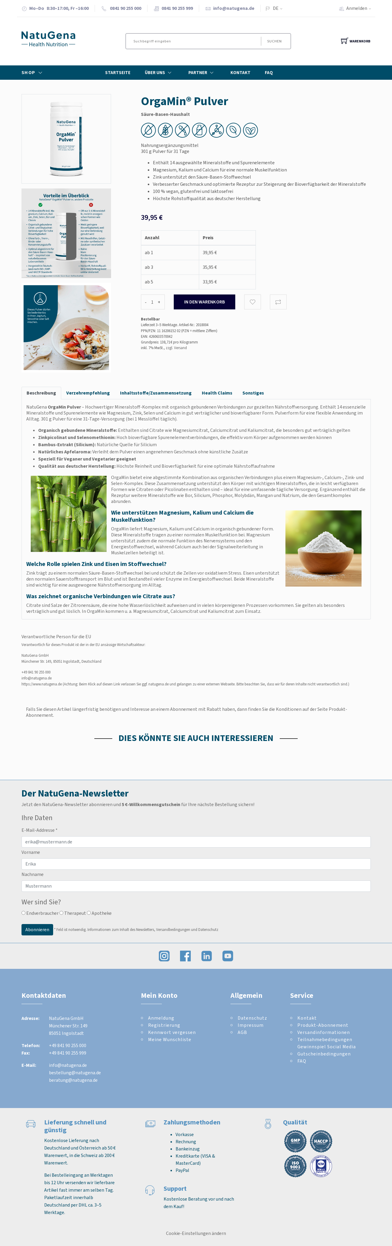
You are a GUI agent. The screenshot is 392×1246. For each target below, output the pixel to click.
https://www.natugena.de (41, 684)
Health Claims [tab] (217, 393)
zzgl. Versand (176, 347)
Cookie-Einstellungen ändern (196, 1233)
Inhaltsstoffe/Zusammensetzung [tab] (156, 393)
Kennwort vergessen (172, 1032)
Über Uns (159, 72)
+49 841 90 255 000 (35, 672)
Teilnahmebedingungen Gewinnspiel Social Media (326, 1043)
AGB (242, 1032)
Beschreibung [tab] (41, 393)
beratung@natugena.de (73, 1080)
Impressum (251, 1025)
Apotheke (99, 913)
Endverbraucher (40, 913)
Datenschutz (252, 1018)
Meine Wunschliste (169, 1039)
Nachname (32, 874)
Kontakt (240, 73)
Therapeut (72, 913)
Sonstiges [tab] (253, 393)
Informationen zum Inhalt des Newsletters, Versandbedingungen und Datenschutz (152, 929)
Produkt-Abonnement (322, 1025)
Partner (202, 72)
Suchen (274, 41)
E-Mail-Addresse (39, 830)
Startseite (117, 73)
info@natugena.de (233, 8)
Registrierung (164, 1025)
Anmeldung (161, 1018)
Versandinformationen (323, 1032)
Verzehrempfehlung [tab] (88, 393)
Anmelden (360, 8)
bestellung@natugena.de (75, 1072)
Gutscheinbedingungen (324, 1054)
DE (275, 8)
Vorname (30, 852)
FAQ (269, 73)
